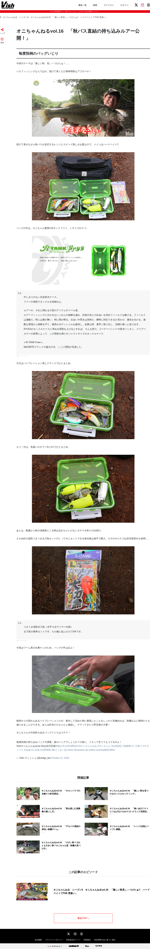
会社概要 (38, 940)
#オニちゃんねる (88, 746)
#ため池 (35, 750)
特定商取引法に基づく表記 (104, 940)
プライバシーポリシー (54, 940)
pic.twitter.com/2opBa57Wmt (100, 750)
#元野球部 (45, 750)
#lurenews (79, 750)
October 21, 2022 (60, 758)
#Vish (70, 750)
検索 (95, 5)
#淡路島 (127, 746)
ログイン (124, 5)
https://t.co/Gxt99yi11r (68, 746)
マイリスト (109, 5)
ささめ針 (24, 640)
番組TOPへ (83, 918)
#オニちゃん (104, 746)
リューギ (24, 356)
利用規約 (87, 940)
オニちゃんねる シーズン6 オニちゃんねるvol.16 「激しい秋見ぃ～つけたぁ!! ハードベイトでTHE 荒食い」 (54, 17)
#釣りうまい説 (59, 750)
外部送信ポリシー (73, 940)
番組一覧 (82, 5)
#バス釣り (137, 746)
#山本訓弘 (116, 746)
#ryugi (27, 750)
